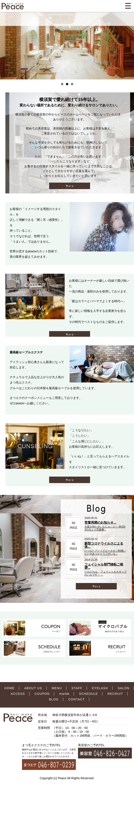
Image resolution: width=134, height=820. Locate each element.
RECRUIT (115, 693)
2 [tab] (67, 84)
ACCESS (18, 693)
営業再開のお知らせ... (100, 522)
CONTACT (76, 699)
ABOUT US (33, 688)
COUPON (42, 693)
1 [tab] (62, 84)
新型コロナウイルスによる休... (103, 545)
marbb (64, 693)
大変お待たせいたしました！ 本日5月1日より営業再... (104, 528)
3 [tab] (72, 84)
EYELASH (100, 688)
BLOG (54, 699)
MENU (57, 688)
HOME (9, 688)
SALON (123, 688)
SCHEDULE (88, 693)
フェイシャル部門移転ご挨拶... (103, 565)
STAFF (77, 688)
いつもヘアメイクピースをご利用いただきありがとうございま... (105, 552)
